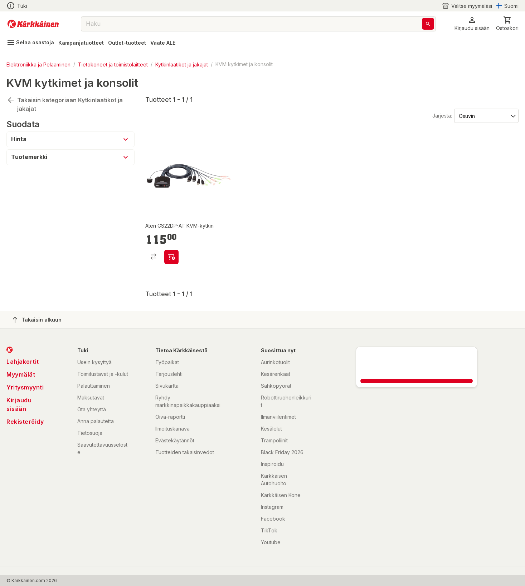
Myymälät (20, 374)
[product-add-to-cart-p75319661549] (171, 257)
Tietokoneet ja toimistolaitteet (113, 64)
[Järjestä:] (485, 115)
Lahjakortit (22, 361)
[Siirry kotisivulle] (33, 24)
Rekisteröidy (25, 421)
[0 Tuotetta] (507, 24)
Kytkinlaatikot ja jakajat (181, 64)
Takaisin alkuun (37, 319)
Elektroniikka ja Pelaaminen (38, 64)
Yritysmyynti (25, 387)
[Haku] (428, 24)
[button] (472, 24)
